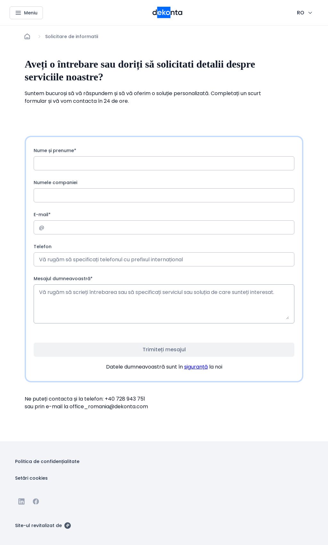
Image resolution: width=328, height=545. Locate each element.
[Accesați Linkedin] (21, 501)
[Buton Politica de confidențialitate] (47, 461)
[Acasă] (27, 36)
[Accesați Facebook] (35, 501)
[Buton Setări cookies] (31, 478)
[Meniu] (26, 12)
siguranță (196, 366)
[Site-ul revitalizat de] (43, 525)
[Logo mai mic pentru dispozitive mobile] (167, 16)
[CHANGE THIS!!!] (305, 13)
